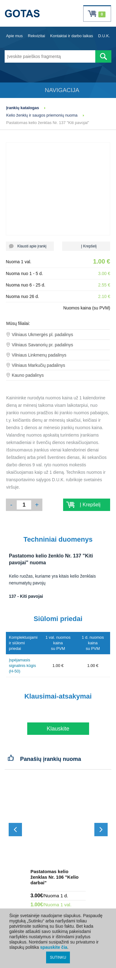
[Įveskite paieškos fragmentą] (50, 56)
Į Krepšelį (86, 246)
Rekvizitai (36, 35)
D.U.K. (104, 35)
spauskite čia (53, 947)
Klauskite (58, 729)
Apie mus (14, 35)
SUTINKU (58, 957)
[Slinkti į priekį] (101, 829)
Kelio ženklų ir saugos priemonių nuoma (42, 115)
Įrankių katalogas (22, 107)
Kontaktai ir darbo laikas (71, 35)
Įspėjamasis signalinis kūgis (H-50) (22, 665)
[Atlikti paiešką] (103, 56)
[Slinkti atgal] (15, 829)
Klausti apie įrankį (29, 246)
